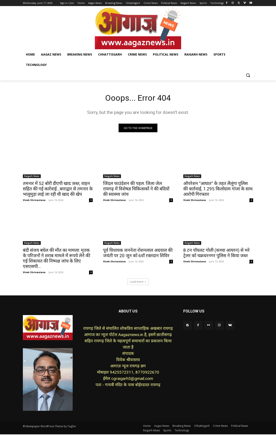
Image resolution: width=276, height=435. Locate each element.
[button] (248, 75)
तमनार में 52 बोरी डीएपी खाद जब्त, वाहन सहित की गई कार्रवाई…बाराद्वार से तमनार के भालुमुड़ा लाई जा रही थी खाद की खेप (58, 190)
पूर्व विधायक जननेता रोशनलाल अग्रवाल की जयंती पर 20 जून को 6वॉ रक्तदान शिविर (137, 254)
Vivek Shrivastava (34, 200)
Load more (138, 282)
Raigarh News (31, 176)
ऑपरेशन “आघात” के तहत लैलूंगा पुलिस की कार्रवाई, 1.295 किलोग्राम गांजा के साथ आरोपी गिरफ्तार (217, 190)
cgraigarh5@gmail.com (132, 379)
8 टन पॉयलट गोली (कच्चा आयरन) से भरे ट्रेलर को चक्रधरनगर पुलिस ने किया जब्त (216, 254)
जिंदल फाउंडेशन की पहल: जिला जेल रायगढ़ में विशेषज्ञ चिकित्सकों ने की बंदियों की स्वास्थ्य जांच (136, 190)
